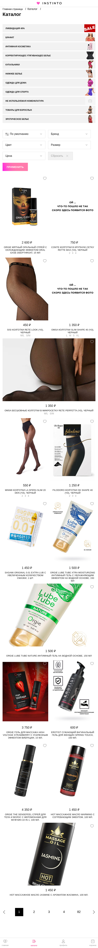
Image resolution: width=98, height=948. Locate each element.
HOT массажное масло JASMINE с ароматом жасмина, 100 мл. (49, 895)
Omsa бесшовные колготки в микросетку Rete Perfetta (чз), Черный (49, 410)
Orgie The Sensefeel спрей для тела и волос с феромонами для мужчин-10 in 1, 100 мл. (25, 817)
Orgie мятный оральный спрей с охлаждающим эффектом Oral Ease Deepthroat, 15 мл (25, 250)
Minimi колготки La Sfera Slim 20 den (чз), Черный (25, 491)
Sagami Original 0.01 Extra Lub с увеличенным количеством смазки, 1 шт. (25, 575)
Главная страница (13, 9)
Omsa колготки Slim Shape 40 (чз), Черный (72, 331)
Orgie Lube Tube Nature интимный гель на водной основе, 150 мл (49, 655)
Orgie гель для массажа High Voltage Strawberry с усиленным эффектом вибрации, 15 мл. (25, 735)
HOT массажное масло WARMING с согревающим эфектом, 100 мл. (73, 815)
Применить (15, 167)
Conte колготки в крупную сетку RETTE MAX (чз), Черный (72, 248)
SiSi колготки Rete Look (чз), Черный (25, 331)
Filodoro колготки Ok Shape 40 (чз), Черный (73, 491)
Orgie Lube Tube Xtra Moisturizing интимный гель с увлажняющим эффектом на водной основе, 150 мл (72, 576)
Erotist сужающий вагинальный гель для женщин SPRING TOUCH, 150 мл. (72, 735)
